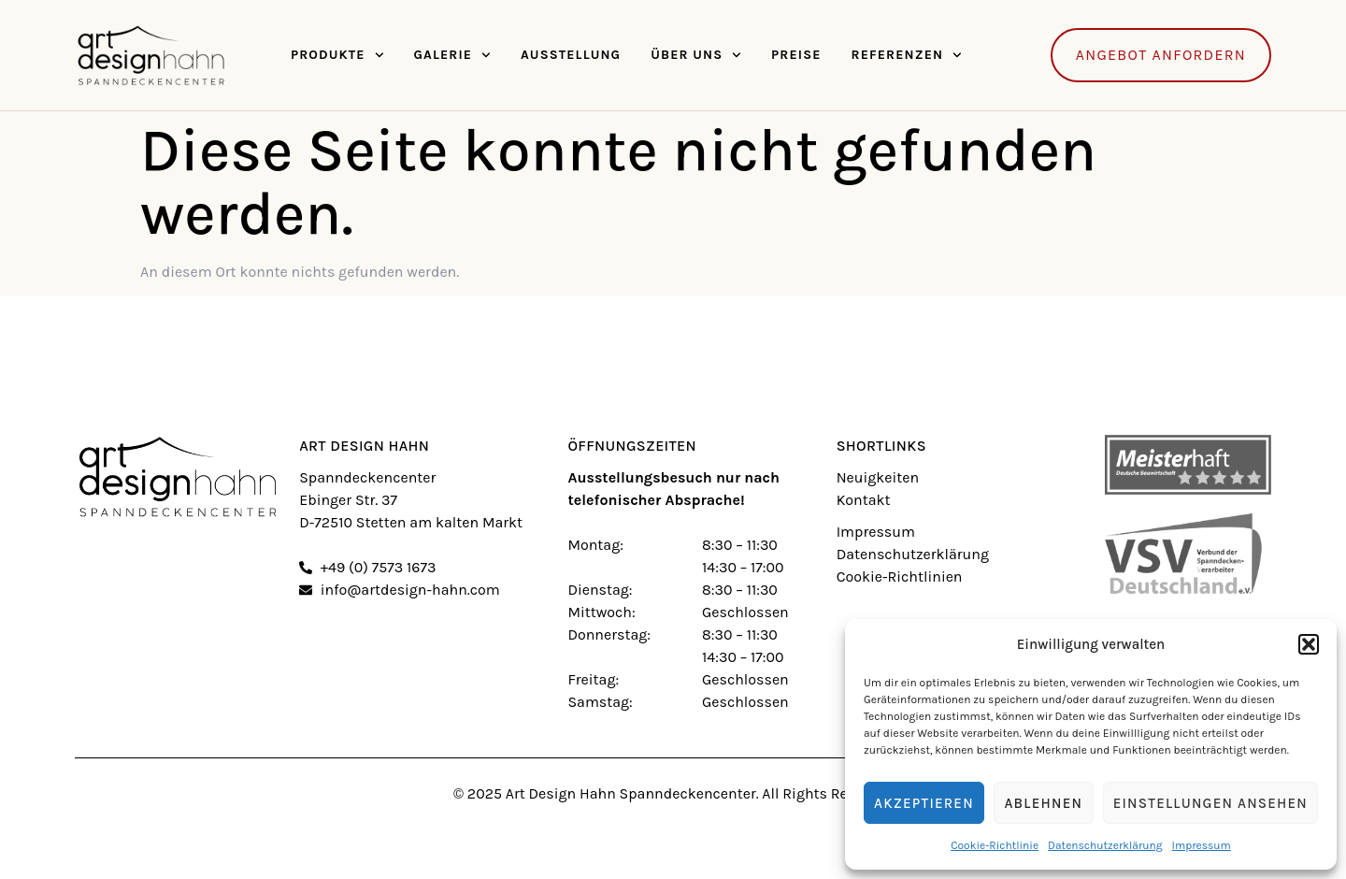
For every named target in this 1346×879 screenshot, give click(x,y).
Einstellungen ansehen (1210, 803)
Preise (796, 55)
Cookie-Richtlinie (994, 845)
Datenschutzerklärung (1105, 845)
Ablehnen (1043, 803)
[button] (1308, 644)
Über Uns (696, 55)
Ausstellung (571, 55)
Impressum (1201, 845)
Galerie (451, 55)
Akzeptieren (924, 803)
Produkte (337, 55)
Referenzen (907, 55)
